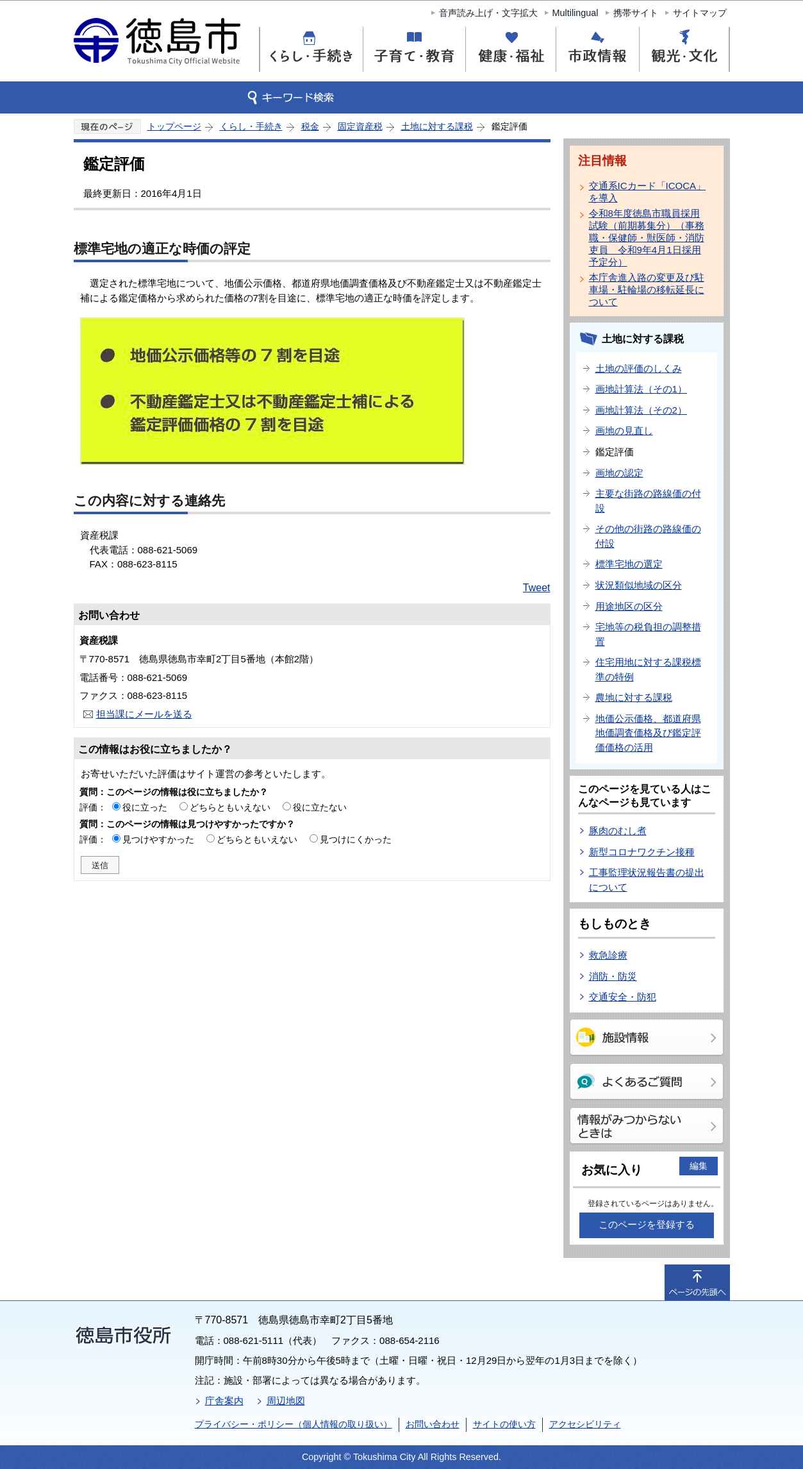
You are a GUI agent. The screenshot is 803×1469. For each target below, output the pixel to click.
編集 (699, 1166)
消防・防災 (613, 976)
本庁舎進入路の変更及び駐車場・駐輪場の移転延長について (646, 289)
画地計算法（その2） (641, 410)
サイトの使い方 (504, 1424)
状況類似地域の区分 (638, 585)
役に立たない (320, 807)
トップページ (174, 126)
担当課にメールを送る (144, 714)
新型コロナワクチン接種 (642, 851)
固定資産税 (360, 126)
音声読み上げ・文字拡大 (488, 13)
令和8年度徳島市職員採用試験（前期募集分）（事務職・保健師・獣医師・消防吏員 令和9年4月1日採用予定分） (646, 237)
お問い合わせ (432, 1424)
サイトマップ (700, 13)
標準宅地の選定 (629, 563)
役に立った (144, 807)
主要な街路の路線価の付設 (648, 501)
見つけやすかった (158, 839)
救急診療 (608, 955)
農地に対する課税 (633, 697)
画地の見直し (624, 430)
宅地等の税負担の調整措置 (648, 634)
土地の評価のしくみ (638, 368)
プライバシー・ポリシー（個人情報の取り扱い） (293, 1424)
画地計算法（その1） (641, 388)
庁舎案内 (224, 1400)
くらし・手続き (251, 126)
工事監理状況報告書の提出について (646, 880)
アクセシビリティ (585, 1424)
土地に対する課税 (437, 126)
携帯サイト (635, 13)
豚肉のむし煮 (618, 830)
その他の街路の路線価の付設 (648, 536)
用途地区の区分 (629, 606)
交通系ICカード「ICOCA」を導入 (647, 191)
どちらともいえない (230, 807)
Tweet (537, 587)
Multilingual (575, 13)
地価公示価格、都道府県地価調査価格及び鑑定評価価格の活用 (648, 733)
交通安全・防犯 (622, 996)
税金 (310, 126)
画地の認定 (619, 472)
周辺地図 (286, 1400)
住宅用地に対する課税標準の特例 (648, 669)
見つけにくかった (356, 839)
